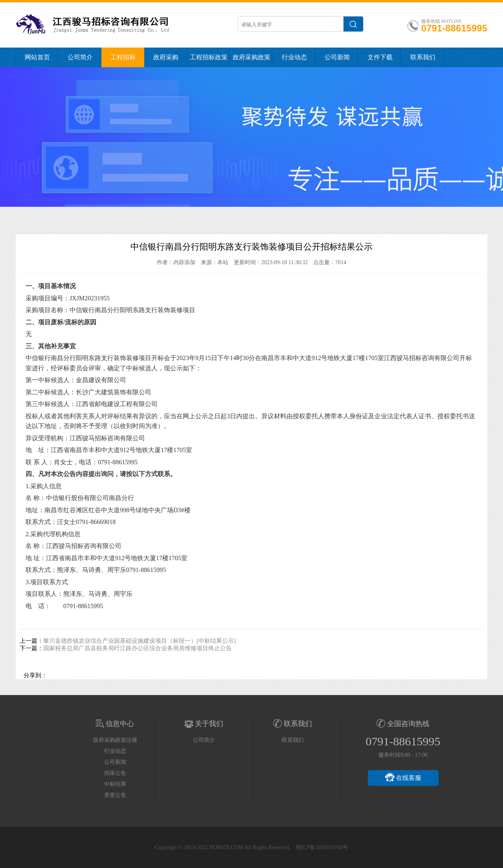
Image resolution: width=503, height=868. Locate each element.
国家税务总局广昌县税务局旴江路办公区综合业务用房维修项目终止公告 (137, 648)
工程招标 (123, 57)
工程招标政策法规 (209, 60)
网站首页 (37, 57)
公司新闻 (337, 57)
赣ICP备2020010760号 (322, 847)
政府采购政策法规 (251, 60)
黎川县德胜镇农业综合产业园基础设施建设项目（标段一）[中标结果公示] (139, 641)
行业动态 (294, 57)
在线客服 (403, 777)
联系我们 (422, 57)
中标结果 (115, 784)
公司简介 (80, 57)
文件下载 (380, 57)
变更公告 (115, 795)
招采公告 (115, 773)
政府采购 (165, 57)
